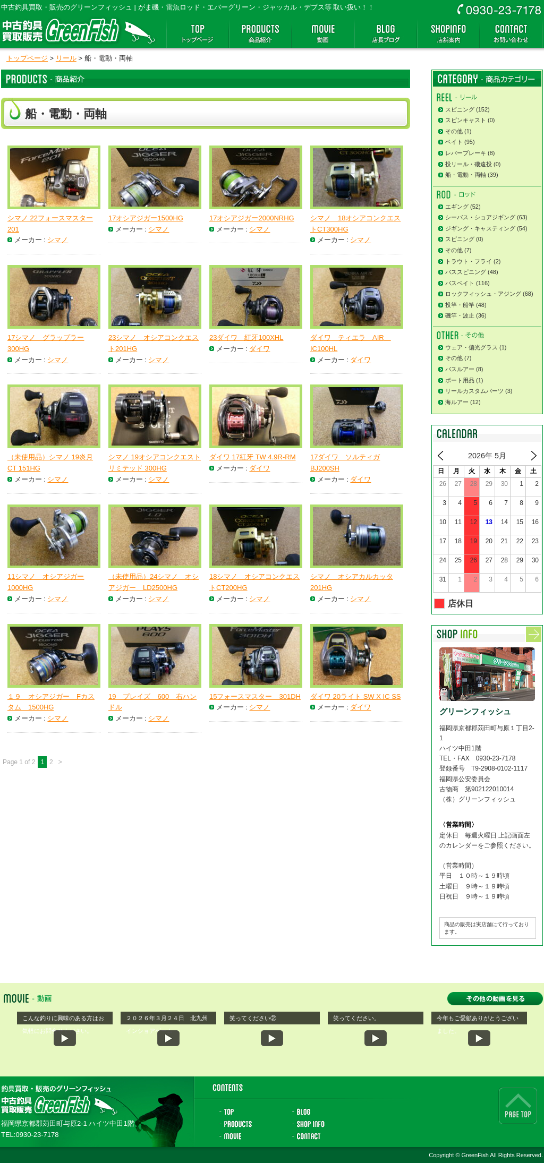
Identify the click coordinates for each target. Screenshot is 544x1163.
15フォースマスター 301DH (255, 696)
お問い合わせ (511, 33)
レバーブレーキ (465, 153)
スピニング (459, 109)
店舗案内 (448, 33)
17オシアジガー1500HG (145, 218)
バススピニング (465, 272)
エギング (457, 206)
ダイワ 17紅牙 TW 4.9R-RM (252, 457)
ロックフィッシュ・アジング (483, 293)
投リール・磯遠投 (468, 164)
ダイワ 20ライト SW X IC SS (355, 696)
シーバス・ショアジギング (480, 217)
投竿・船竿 (459, 305)
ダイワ (259, 349)
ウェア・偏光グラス (471, 347)
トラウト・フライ (468, 261)
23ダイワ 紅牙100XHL (246, 337)
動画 (323, 33)
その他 (454, 131)
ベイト (454, 142)
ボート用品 (459, 380)
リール (66, 58)
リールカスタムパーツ (474, 391)
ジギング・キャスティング (480, 228)
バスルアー (459, 369)
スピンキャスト (465, 120)
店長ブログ (385, 33)
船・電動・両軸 (465, 175)
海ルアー (457, 402)
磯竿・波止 (459, 315)
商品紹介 (260, 33)
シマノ (57, 240)
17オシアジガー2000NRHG (251, 218)
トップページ (197, 33)
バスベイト (459, 283)
